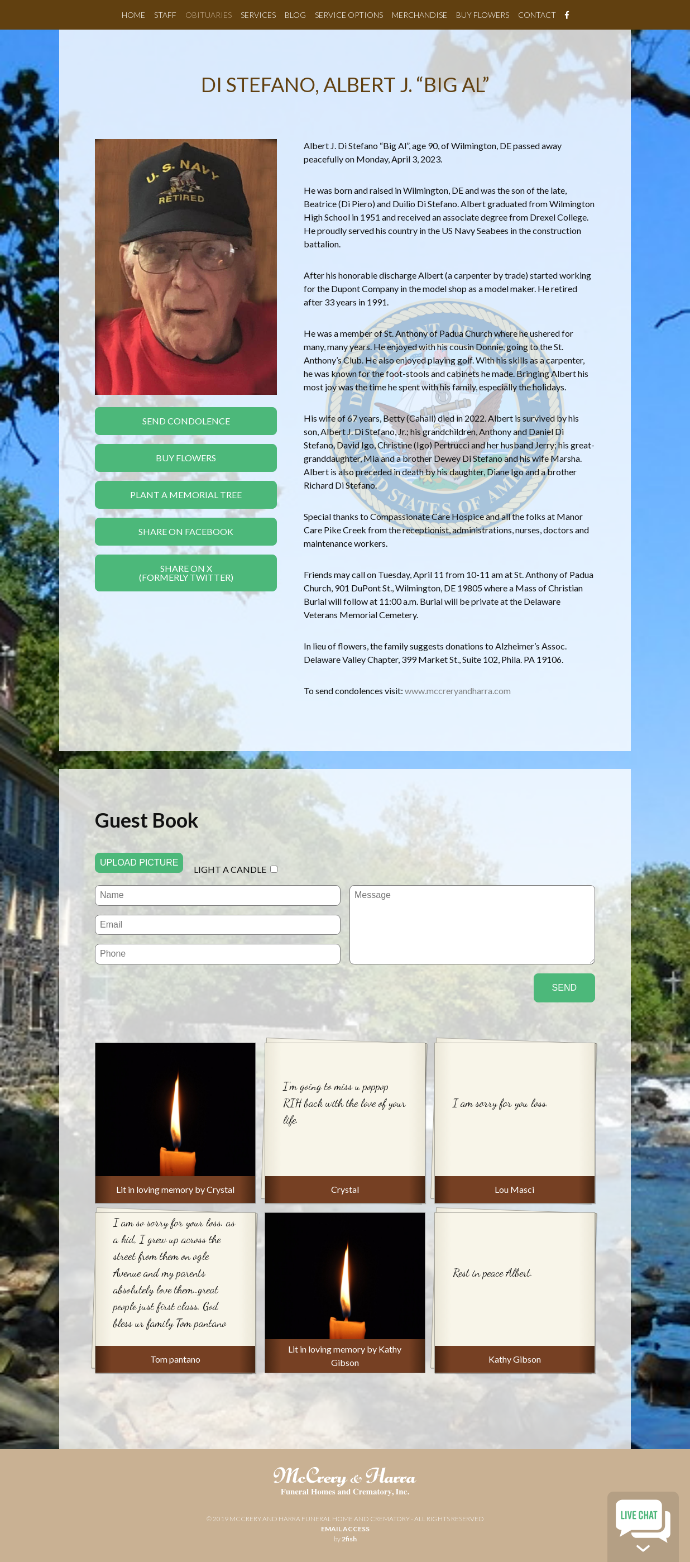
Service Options (349, 15)
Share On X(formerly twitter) (186, 572)
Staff (165, 15)
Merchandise (419, 15)
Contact (537, 15)
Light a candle (230, 869)
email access (345, 1529)
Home (133, 15)
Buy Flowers (482, 15)
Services (258, 15)
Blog (295, 15)
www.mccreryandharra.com (458, 690)
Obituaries (208, 15)
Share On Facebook (185, 531)
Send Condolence (186, 420)
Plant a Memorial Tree (186, 494)
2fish (349, 1539)
